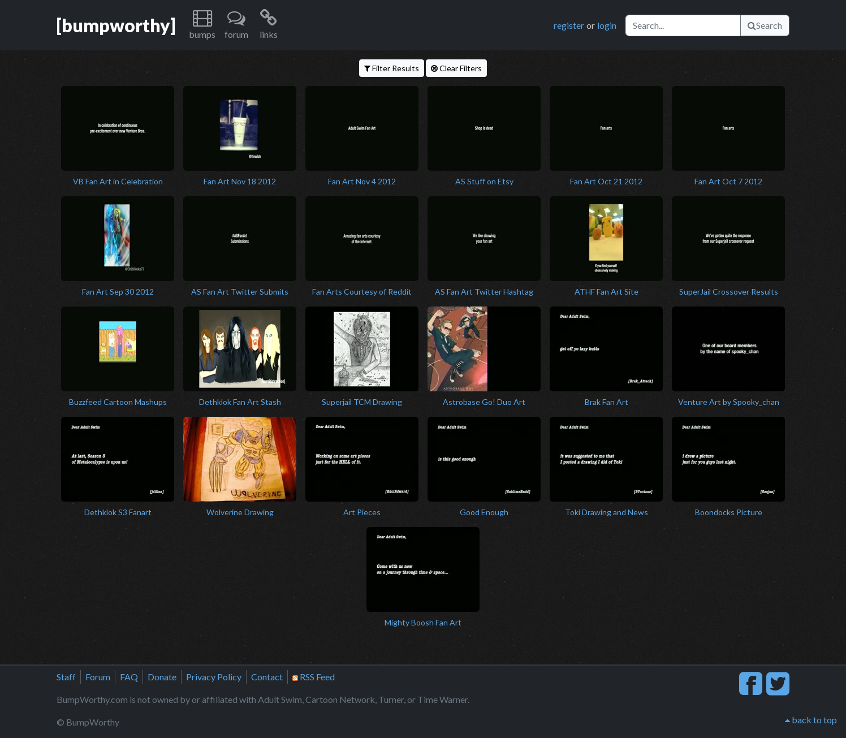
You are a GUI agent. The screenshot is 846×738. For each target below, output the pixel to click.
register (569, 25)
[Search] (683, 25)
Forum (97, 676)
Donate (162, 676)
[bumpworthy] (116, 25)
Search (765, 25)
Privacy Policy (213, 676)
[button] (202, 25)
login (606, 25)
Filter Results (391, 68)
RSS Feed (313, 676)
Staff (66, 676)
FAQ (129, 676)
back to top (811, 719)
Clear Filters (456, 68)
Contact (267, 676)
